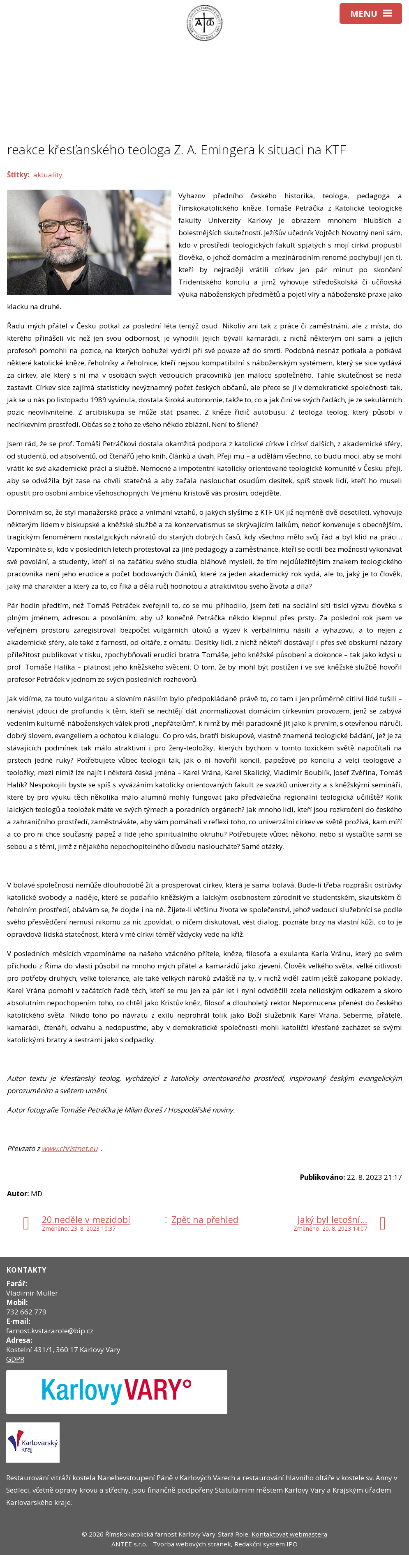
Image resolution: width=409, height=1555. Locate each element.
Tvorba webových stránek (192, 1544)
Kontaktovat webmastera (289, 1534)
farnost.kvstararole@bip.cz (49, 1330)
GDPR (15, 1359)
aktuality (47, 174)
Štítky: (18, 174)
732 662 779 (26, 1311)
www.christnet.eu (69, 1148)
